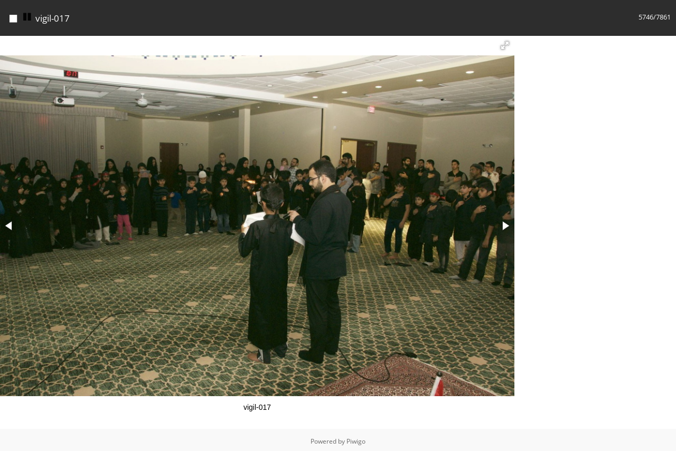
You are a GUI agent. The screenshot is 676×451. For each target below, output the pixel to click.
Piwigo (355, 438)
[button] (504, 42)
